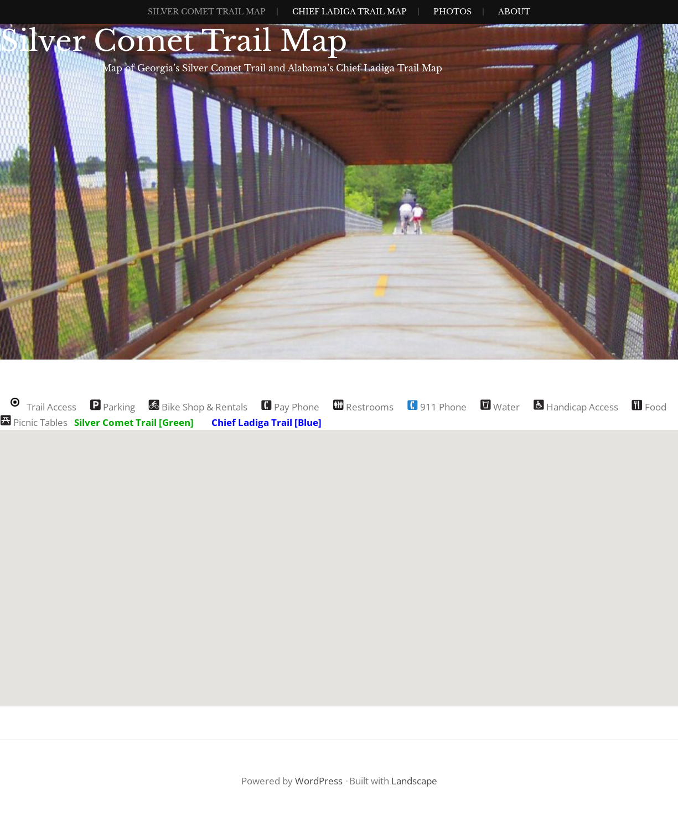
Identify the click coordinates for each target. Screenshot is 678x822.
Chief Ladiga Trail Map (349, 12)
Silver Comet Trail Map (207, 12)
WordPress (319, 780)
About (514, 12)
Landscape (414, 780)
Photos (452, 12)
